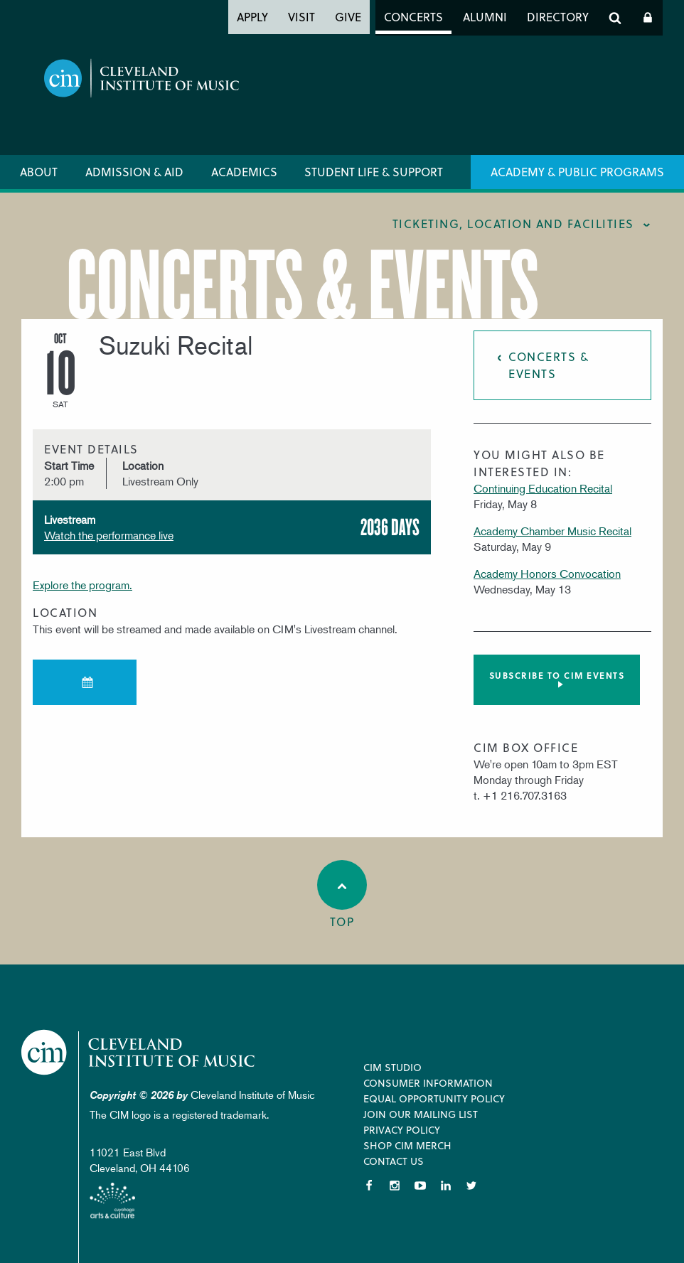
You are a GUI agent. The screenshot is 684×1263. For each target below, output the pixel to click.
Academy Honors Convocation (547, 573)
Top (342, 895)
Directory (558, 17)
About (39, 171)
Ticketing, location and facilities (513, 223)
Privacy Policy (401, 1129)
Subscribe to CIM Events (557, 675)
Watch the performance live (108, 535)
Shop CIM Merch (407, 1145)
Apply (252, 17)
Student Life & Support (373, 171)
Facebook (369, 1185)
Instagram (394, 1185)
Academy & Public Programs (577, 171)
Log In (647, 17)
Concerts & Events (548, 365)
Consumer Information (428, 1082)
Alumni (485, 17)
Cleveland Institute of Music (139, 1052)
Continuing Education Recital (543, 488)
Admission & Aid (134, 171)
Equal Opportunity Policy (434, 1098)
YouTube (420, 1185)
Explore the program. (82, 585)
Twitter (471, 1185)
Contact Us (393, 1161)
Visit (301, 17)
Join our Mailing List (420, 1114)
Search (615, 17)
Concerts (413, 17)
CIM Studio (392, 1067)
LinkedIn (445, 1185)
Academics (244, 171)
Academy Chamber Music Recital (552, 531)
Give (348, 17)
